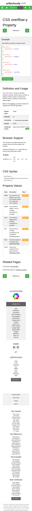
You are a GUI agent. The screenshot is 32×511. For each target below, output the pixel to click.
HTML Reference (16, 437)
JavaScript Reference (16, 440)
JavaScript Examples (16, 463)
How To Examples (16, 464)
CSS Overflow (14, 266)
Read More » (16, 379)
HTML (16, 361)
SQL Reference (15, 441)
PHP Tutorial (16, 426)
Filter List (16, 335)
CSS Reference (16, 438)
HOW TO (16, 304)
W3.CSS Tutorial (16, 423)
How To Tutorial (15, 418)
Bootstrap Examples (16, 470)
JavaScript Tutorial (16, 417)
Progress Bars (16, 320)
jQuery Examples (16, 473)
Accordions (16, 312)
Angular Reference (16, 454)
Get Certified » (16, 498)
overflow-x (13, 103)
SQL (16, 366)
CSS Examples (16, 461)
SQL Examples (16, 466)
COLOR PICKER (16, 291)
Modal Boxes (16, 318)
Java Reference (16, 452)
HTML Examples (16, 459)
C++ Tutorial (16, 431)
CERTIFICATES (16, 357)
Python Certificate (16, 488)
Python (16, 368)
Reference (16, 30)
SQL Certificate (16, 487)
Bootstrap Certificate (16, 493)
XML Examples (16, 476)
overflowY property (21, 270)
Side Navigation (16, 314)
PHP (16, 370)
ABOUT (16, 404)
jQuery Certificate (16, 490)
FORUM (16, 401)
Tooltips (16, 331)
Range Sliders (16, 329)
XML (16, 375)
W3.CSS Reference (16, 444)
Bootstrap (16, 374)
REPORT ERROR (16, 394)
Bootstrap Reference (16, 446)
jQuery (16, 372)
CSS (16, 363)
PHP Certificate (16, 492)
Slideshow (16, 333)
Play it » (25, 195)
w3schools (16, 3)
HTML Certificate (16, 482)
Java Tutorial (16, 429)
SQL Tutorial (16, 420)
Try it (27, 128)
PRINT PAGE (16, 397)
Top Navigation (16, 316)
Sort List (16, 337)
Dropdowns (16, 310)
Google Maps (16, 328)
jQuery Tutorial (16, 428)
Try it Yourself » (7, 79)
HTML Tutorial (16, 414)
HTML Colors (16, 449)
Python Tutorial (16, 421)
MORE (13, 8)
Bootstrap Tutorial (16, 425)
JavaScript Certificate (16, 485)
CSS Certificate (15, 484)
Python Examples (16, 467)
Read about (21, 120)
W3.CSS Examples (16, 469)
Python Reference (16, 443)
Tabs (16, 308)
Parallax (16, 322)
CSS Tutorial (16, 415)
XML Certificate (16, 495)
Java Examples (16, 475)
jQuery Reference (16, 451)
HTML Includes (16, 326)
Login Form (16, 324)
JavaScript (16, 365)
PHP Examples (16, 472)
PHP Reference (16, 447)
